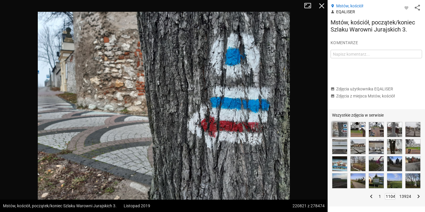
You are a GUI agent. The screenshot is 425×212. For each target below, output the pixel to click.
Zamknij (322, 6)
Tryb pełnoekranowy (310, 6)
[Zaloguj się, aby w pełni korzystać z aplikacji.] (406, 7)
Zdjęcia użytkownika (362, 89)
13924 (405, 196)
